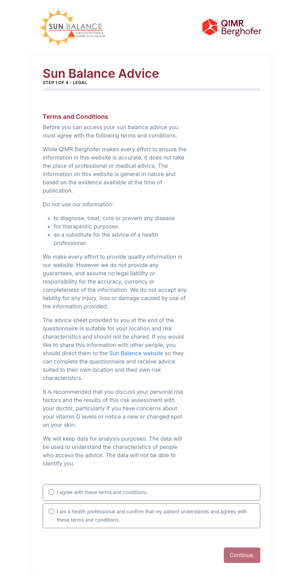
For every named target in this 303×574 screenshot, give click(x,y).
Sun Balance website (136, 353)
